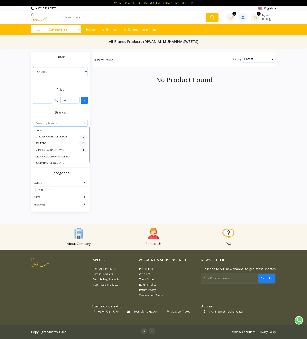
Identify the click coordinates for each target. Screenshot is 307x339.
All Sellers (131, 29)
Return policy (147, 290)
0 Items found (103, 60)
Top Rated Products (105, 284)
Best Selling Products (106, 279)
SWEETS (38, 182)
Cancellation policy (151, 295)
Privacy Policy (267, 332)
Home (90, 29)
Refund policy (147, 284)
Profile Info (146, 269)
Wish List (144, 274)
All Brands (109, 29)
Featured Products (104, 269)
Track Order (146, 279)
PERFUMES (39, 204)
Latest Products (103, 274)
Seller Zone (149, 30)
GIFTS (37, 197)
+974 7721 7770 (43, 8)
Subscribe (266, 278)
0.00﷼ (268, 17)
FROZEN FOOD (42, 190)
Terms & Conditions (243, 332)
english (266, 8)
